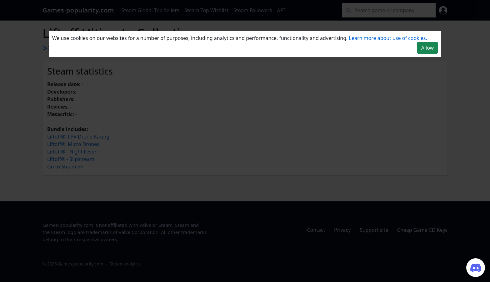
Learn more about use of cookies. (388, 38)
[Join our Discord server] (475, 267)
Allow (427, 47)
